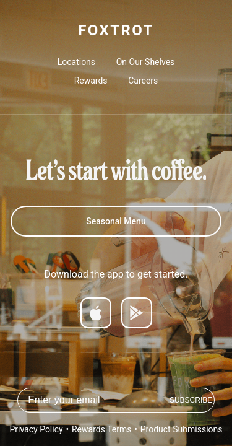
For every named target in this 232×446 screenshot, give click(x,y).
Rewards (91, 80)
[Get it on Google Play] (136, 312)
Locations (76, 62)
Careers (143, 80)
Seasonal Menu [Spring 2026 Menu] (115, 221)
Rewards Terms (101, 429)
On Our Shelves (145, 62)
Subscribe (191, 400)
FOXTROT (115, 30)
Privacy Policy (35, 429)
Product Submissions (181, 429)
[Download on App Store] (95, 312)
